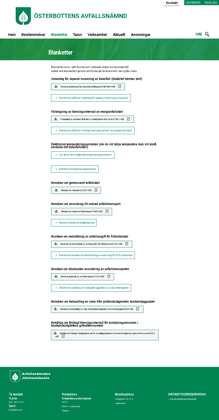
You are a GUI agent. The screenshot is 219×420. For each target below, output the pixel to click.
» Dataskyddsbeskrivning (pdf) (182, 399)
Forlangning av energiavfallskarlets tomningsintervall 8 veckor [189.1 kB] (92, 119)
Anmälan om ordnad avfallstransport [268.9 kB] (81, 211)
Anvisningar (140, 35)
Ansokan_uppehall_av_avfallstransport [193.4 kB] (82, 276)
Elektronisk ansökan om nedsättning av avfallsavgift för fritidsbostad (95, 255)
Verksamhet (97, 35)
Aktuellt (119, 35)
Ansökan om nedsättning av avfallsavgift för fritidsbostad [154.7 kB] (91, 244)
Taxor (77, 35)
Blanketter (59, 35)
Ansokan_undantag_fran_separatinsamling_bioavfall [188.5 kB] (88, 86)
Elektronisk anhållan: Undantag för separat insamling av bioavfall (93, 98)
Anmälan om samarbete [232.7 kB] (76, 190)
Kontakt (172, 3)
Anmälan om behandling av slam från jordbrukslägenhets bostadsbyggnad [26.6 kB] (96, 309)
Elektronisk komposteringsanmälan (77, 169)
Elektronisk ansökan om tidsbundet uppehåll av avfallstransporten (94, 287)
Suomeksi (193, 2)
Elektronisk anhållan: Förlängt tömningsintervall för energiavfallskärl (95, 130)
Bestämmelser (33, 35)
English (210, 2)
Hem (12, 35)
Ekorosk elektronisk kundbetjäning (76, 222)
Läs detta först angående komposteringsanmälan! (85, 154)
